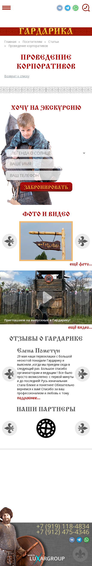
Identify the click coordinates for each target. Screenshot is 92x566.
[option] (46, 241)
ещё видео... (80, 326)
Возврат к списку (16, 76)
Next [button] (82, 241)
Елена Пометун (47, 349)
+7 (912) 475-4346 (62, 531)
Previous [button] (10, 241)
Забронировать (46, 186)
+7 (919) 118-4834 (62, 526)
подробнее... (37, 397)
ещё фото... (81, 263)
